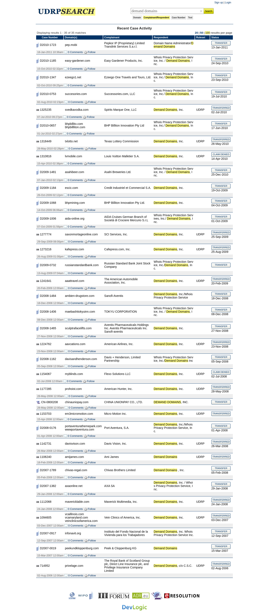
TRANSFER (221, 43)
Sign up (218, 2)
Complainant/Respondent (156, 17)
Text (190, 17)
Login (228, 2)
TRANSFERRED (221, 108)
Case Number (178, 17)
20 (196, 32)
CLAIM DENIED (221, 154)
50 (201, 32)
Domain (137, 17)
